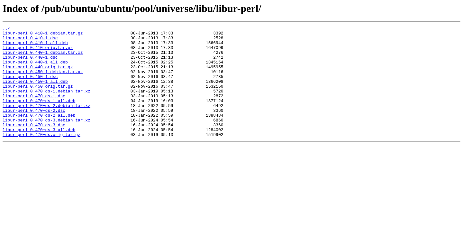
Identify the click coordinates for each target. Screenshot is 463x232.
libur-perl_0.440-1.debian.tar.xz (43, 58)
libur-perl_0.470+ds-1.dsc (34, 110)
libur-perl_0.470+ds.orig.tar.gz (41, 157)
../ (6, 29)
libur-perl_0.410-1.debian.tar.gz (43, 35)
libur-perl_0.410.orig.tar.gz (38, 52)
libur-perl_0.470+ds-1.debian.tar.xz (46, 104)
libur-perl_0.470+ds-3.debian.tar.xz (46, 139)
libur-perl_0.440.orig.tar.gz (38, 75)
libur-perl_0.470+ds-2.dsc (34, 127)
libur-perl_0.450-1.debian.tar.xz (43, 81)
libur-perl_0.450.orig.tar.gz (38, 99)
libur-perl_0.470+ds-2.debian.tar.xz (46, 122)
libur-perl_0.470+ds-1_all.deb (39, 116)
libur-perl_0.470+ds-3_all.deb (39, 151)
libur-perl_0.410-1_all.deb (35, 46)
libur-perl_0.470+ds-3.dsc (34, 145)
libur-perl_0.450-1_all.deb (35, 93)
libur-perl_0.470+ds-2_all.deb (39, 133)
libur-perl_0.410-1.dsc (30, 41)
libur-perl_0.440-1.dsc (30, 64)
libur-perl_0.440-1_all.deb (35, 69)
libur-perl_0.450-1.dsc (30, 87)
